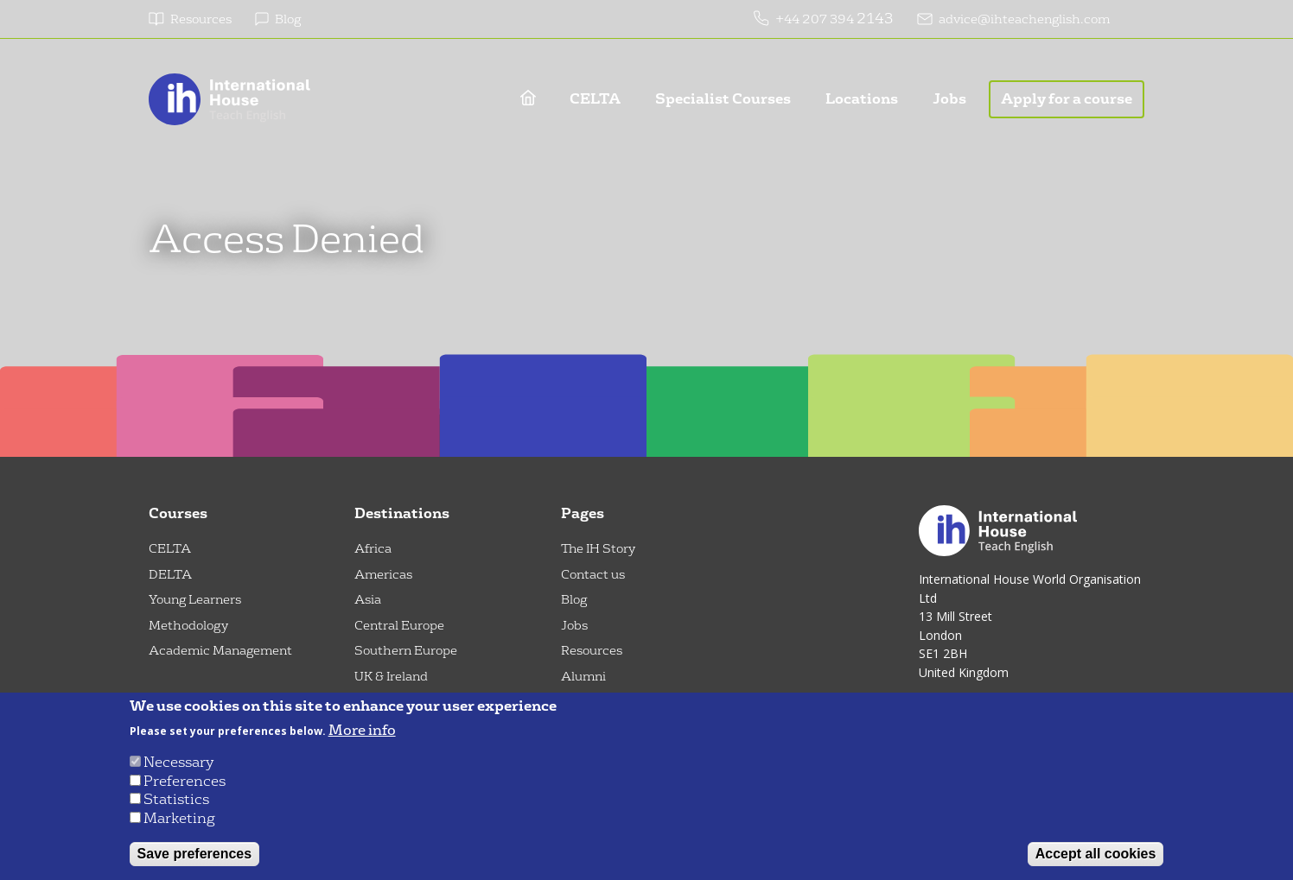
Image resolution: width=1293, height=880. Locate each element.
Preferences (184, 781)
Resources (201, 19)
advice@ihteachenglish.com (1024, 19)
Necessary (178, 762)
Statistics (176, 799)
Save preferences (194, 853)
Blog (288, 19)
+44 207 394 (816, 19)
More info (362, 730)
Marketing (179, 818)
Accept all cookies (1095, 853)
